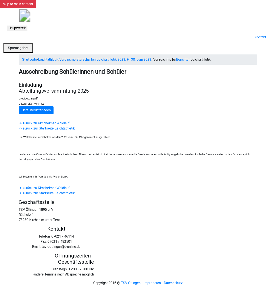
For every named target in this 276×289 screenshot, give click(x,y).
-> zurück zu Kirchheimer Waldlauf (44, 123)
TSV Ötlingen (131, 283)
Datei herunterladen (36, 110)
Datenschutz (173, 283)
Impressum (152, 283)
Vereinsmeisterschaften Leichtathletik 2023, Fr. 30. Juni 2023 (105, 59)
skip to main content (18, 4)
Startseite (29, 59)
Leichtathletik (48, 59)
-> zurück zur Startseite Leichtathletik (47, 128)
